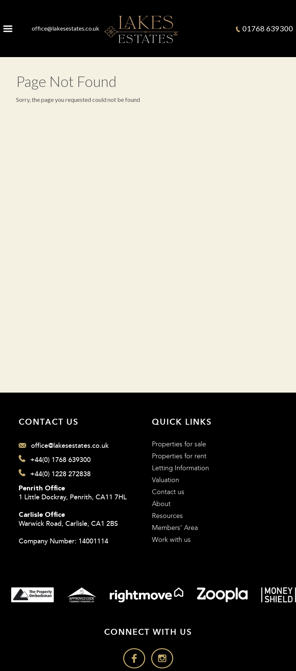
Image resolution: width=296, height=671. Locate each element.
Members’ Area (175, 527)
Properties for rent (179, 456)
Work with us (171, 539)
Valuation (165, 480)
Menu (8, 28)
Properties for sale (179, 444)
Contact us (168, 492)
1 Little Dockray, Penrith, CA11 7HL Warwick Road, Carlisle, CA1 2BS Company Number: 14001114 (73, 515)
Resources (167, 516)
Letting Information (180, 468)
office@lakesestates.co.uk (65, 28)
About (161, 504)
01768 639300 (264, 28)
